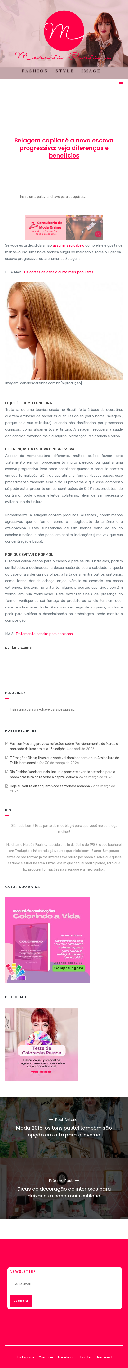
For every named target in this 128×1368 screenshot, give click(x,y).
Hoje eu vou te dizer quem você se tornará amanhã (50, 786)
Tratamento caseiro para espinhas (44, 634)
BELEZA (98, 173)
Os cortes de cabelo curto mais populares (58, 272)
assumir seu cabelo (68, 245)
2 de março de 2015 (64, 173)
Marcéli (32, 173)
